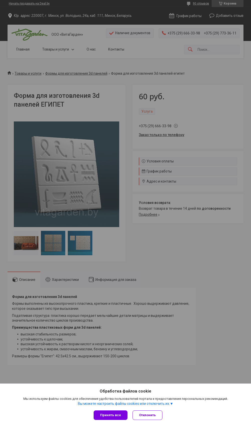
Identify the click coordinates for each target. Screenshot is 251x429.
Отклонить (147, 415)
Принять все (110, 415)
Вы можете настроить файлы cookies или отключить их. (124, 404)
